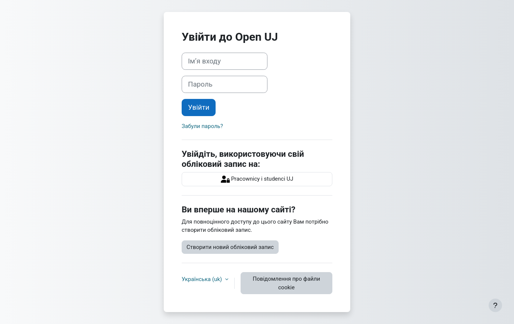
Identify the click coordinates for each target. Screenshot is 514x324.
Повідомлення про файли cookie (286, 283)
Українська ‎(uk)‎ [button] (202, 279)
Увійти (198, 107)
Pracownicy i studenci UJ (257, 179)
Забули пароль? (202, 126)
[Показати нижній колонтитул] (495, 305)
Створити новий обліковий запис (230, 247)
